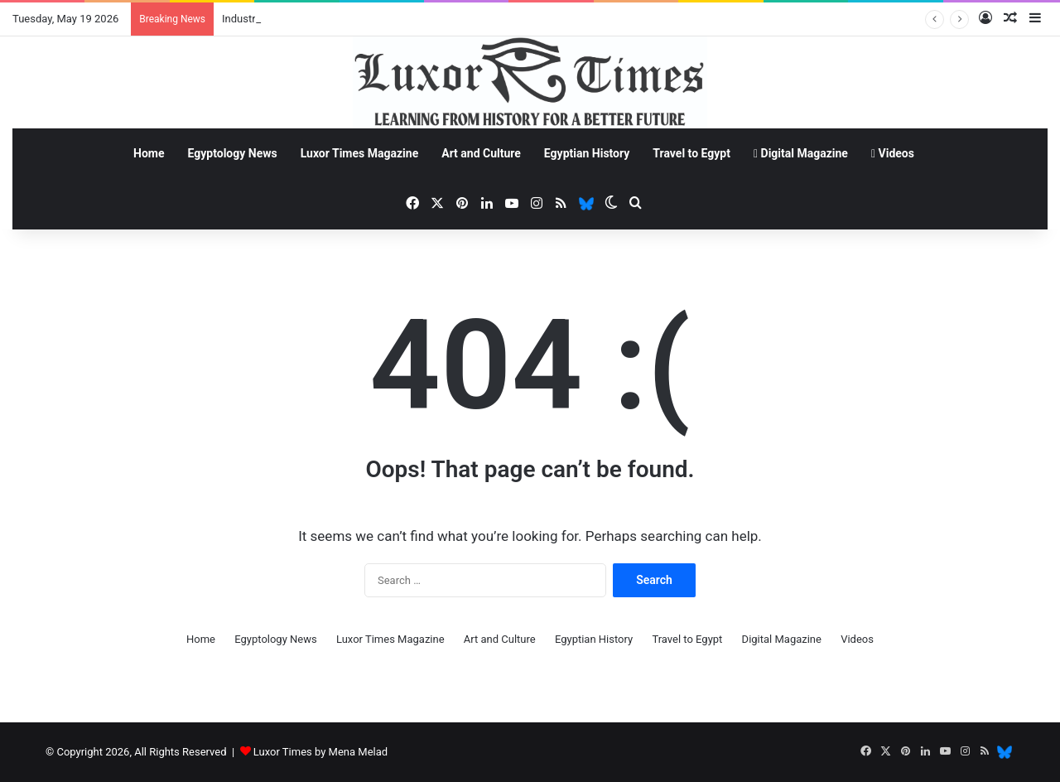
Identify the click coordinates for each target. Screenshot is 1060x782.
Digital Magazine (801, 153)
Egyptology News (232, 153)
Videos (892, 153)
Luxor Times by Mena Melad (320, 752)
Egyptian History (586, 153)
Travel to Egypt (691, 153)
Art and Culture (481, 153)
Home (148, 153)
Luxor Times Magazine (360, 153)
